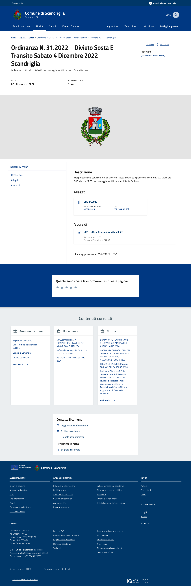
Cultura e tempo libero (107, 498)
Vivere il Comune (70, 26)
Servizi (52, 26)
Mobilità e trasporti (61, 490)
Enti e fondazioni (17, 498)
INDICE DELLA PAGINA (37, 167)
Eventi (144, 516)
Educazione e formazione (64, 486)
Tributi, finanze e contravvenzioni (111, 503)
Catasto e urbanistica (62, 498)
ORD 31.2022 (90, 202)
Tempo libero (131, 26)
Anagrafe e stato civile (63, 494)
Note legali (102, 544)
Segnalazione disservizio (64, 539)
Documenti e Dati (17, 511)
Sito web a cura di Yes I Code (25, 579)
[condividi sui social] (147, 44)
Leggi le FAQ (58, 531)
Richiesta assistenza (62, 544)
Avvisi (143, 494)
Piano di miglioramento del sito (57, 569)
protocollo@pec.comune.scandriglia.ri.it (31, 553)
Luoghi (144, 512)
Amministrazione (21, 26)
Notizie (144, 486)
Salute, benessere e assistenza (110, 486)
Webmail (57, 548)
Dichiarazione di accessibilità (109, 548)
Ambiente (101, 494)
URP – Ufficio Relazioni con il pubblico (103, 232)
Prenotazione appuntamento (66, 535)
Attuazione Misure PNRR (20, 569)
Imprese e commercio (62, 507)
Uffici (12, 494)
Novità (39, 26)
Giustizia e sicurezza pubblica (109, 490)
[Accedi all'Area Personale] (162, 3)
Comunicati (146, 490)
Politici (12, 503)
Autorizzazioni (59, 503)
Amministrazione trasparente (110, 531)
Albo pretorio (102, 535)
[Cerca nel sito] (176, 15)
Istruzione (149, 26)
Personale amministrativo (21, 507)
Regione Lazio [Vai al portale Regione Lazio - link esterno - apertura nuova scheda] (17, 3)
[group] (30, 367)
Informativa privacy (105, 539)
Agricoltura (112, 26)
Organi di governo (17, 486)
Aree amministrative (18, 490)
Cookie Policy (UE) (105, 552)
